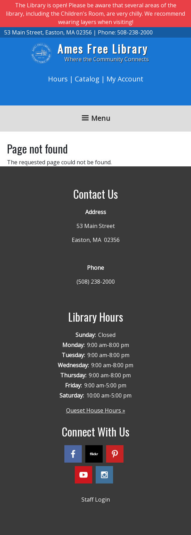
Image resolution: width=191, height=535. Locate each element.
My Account (124, 79)
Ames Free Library (102, 48)
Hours (57, 79)
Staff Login (95, 499)
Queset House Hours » (95, 410)
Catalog (87, 79)
